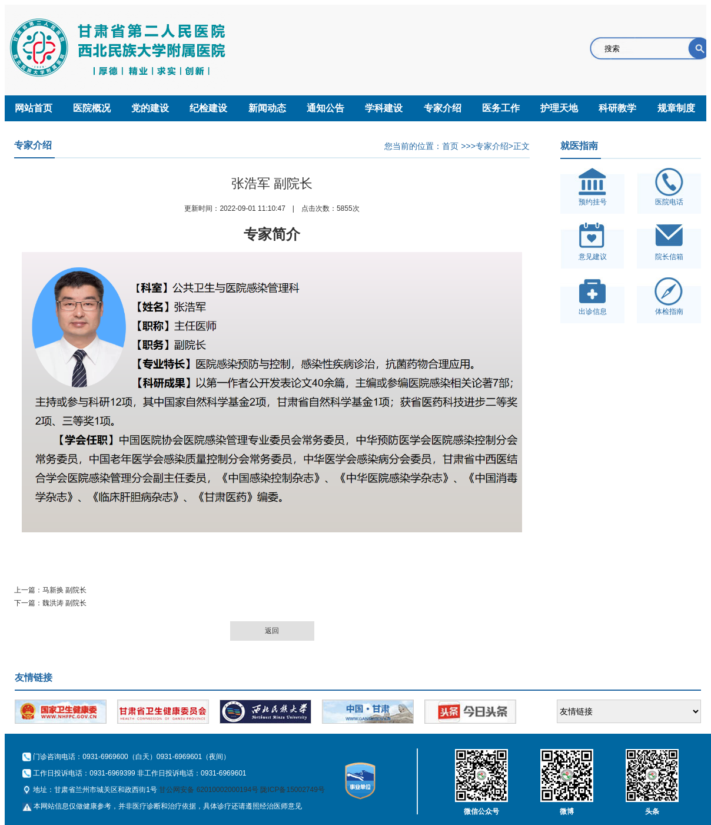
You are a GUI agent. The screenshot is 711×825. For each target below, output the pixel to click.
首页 (450, 146)
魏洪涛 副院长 (64, 603)
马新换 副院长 (64, 590)
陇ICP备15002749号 (292, 790)
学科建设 (384, 108)
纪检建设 (208, 108)
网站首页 (33, 108)
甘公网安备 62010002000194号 (208, 790)
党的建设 (150, 108)
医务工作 (501, 108)
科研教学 (617, 108)
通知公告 (325, 108)
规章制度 (676, 108)
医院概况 (92, 108)
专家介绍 (442, 108)
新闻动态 (267, 108)
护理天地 (559, 108)
